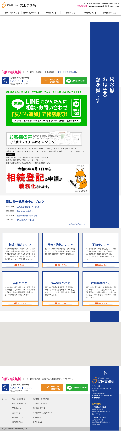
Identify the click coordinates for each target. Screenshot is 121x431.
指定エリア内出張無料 (67, 72)
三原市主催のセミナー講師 (28, 207)
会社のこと (70, 13)
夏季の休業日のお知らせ (27, 216)
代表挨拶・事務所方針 (41, 399)
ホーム (4, 399)
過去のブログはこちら (77, 224)
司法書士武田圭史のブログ (25, 202)
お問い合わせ (38, 422)
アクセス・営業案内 (40, 404)
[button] (60, 342)
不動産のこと (50, 13)
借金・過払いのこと (31, 13)
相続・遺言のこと (11, 13)
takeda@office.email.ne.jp (103, 395)
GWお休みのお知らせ (26, 220)
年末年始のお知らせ (25, 211)
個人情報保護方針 (39, 408)
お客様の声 (37, 417)
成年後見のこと (89, 13)
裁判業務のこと (109, 13)
